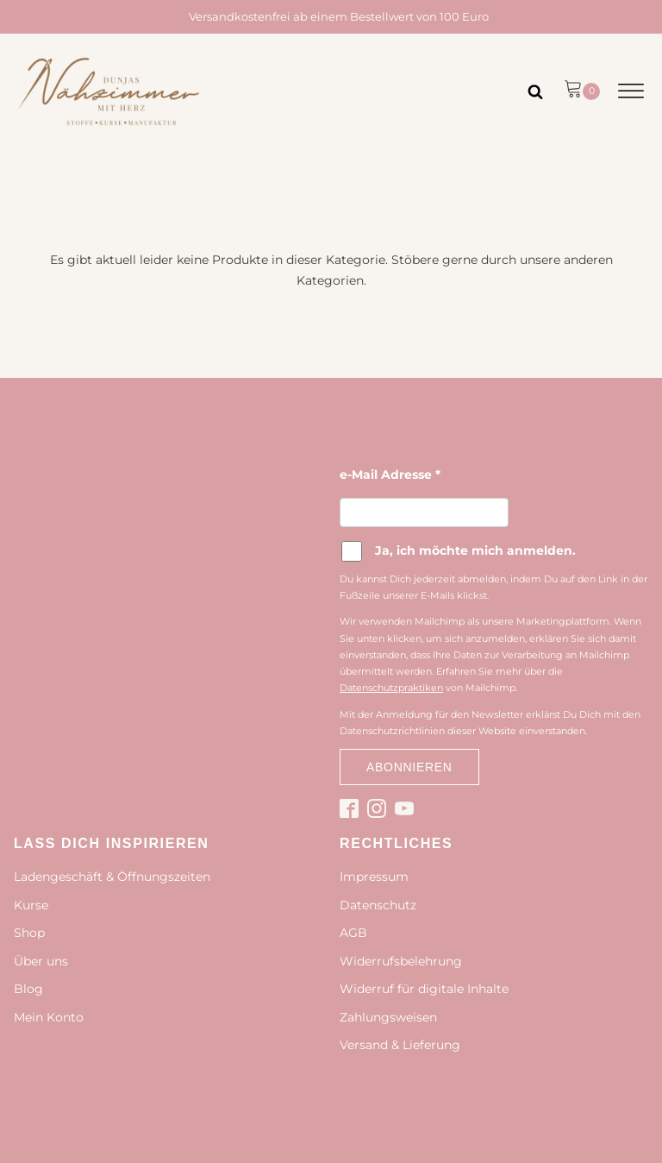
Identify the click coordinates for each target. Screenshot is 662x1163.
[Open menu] (631, 91)
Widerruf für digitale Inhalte (424, 988)
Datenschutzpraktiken (391, 688)
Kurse (31, 905)
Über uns (41, 961)
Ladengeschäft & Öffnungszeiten (112, 876)
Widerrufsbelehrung (401, 961)
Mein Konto (49, 1017)
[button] (582, 91)
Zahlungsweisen (388, 1017)
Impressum (374, 876)
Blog (28, 988)
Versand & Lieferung (400, 1045)
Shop (29, 932)
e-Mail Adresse (390, 474)
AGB (353, 932)
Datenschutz (378, 905)
